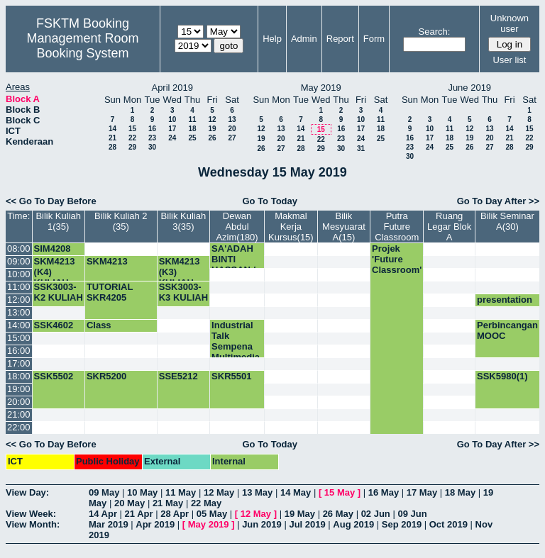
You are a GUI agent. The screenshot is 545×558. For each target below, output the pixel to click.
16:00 (19, 350)
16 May (383, 492)
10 (172, 119)
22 (132, 138)
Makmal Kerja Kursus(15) (291, 226)
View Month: (33, 524)
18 (192, 129)
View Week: (31, 513)
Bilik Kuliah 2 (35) (120, 221)
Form (374, 38)
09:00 (19, 261)
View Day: (27, 492)
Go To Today (269, 201)
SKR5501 (231, 376)
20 (232, 129)
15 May (339, 492)
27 (232, 138)
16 (152, 129)
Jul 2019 (307, 524)
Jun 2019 (262, 524)
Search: (435, 31)
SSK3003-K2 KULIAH (58, 292)
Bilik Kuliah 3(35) (184, 221)
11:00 (19, 286)
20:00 (19, 401)
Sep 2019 (402, 524)
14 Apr (103, 513)
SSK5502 (54, 376)
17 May (422, 492)
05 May (212, 513)
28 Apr (174, 513)
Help (272, 38)
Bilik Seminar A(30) (507, 221)
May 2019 (208, 524)
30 (152, 147)
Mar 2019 (108, 524)
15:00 (19, 338)
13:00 (19, 312)
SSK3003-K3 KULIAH (183, 292)
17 (172, 129)
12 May (219, 492)
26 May (338, 513)
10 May (142, 492)
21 (112, 138)
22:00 (19, 427)
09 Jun (411, 513)
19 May (300, 513)
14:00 (19, 325)
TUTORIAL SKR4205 (110, 292)
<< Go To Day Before (51, 201)
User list (509, 60)
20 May (129, 503)
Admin (304, 38)
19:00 (19, 389)
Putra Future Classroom (397, 226)
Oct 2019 (448, 524)
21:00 (19, 414)
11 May (180, 492)
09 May (104, 492)
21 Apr (139, 513)
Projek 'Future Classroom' (397, 259)
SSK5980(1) (502, 376)
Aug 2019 (353, 524)
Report (340, 38)
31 (361, 148)
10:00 (19, 274)
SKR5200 (106, 376)
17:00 (19, 363)
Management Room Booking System (82, 45)
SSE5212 (178, 376)
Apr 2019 (155, 524)
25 (192, 138)
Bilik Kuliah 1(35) (58, 221)
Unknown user (509, 23)
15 (132, 129)
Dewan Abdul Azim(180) (237, 226)
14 (112, 129)
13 (232, 119)
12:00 (19, 299)
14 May (295, 492)
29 (132, 147)
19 (212, 129)
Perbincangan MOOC (507, 330)
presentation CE (504, 305)
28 (112, 147)
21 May (168, 503)
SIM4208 (52, 248)
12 (212, 119)
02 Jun (375, 513)
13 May (257, 492)
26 (212, 138)
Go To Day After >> (498, 201)
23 (152, 138)
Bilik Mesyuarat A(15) (343, 226)
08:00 (19, 248)
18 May (460, 492)
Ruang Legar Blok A (449, 226)
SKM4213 (107, 261)
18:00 (19, 376)
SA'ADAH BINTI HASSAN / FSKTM (233, 264)
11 (192, 119)
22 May (206, 503)
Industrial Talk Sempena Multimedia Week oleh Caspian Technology (237, 357)
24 (172, 138)
